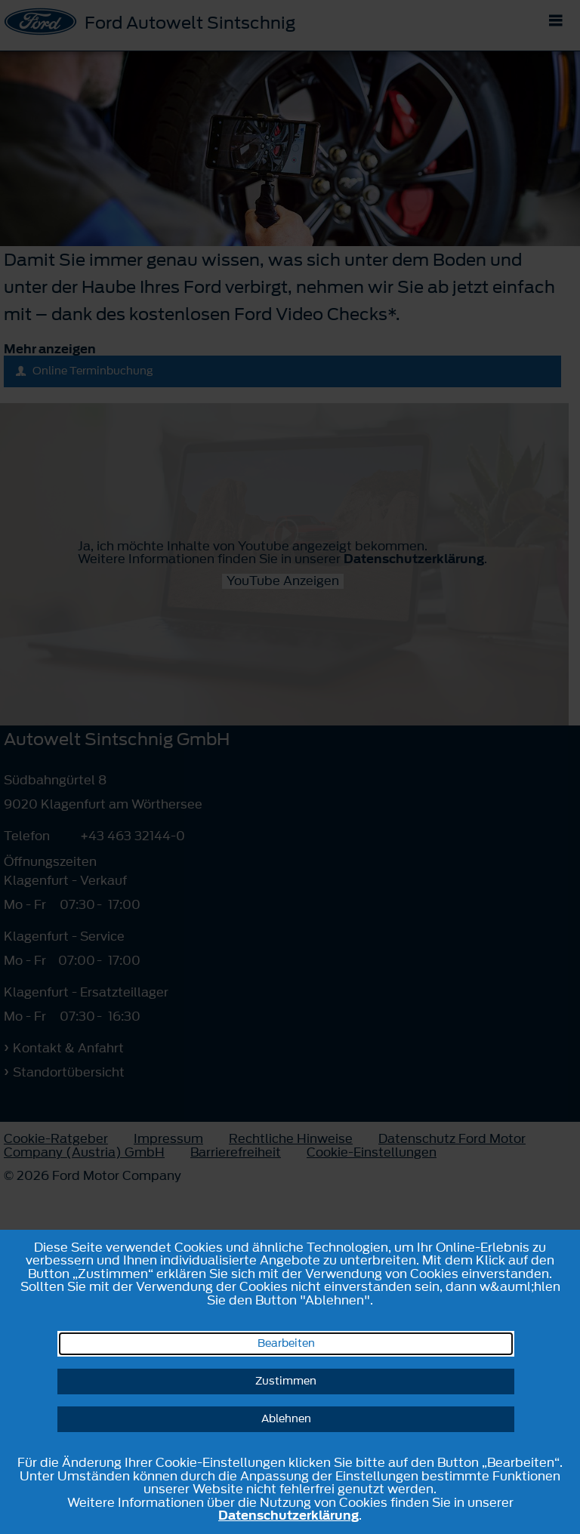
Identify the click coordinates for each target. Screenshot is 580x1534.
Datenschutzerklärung (288, 1515)
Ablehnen (286, 1419)
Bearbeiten (286, 1343)
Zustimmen (285, 1381)
